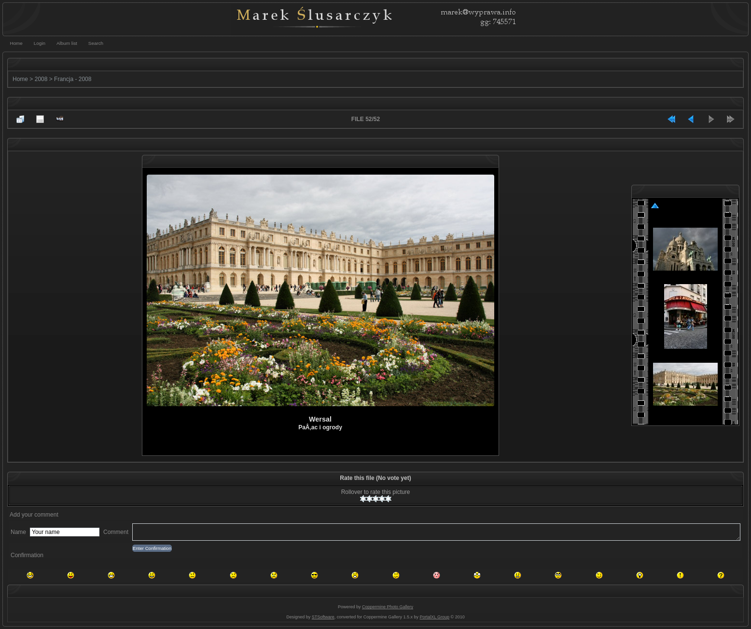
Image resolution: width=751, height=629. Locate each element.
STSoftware (323, 617)
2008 (41, 79)
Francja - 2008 (72, 79)
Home (20, 79)
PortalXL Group (434, 617)
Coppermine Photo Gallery (387, 606)
